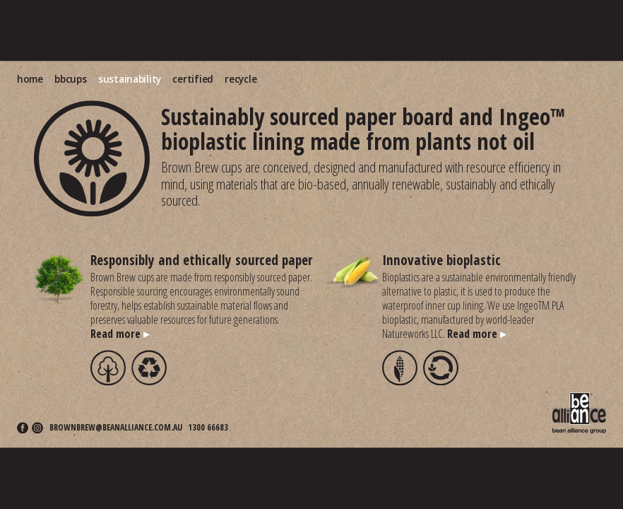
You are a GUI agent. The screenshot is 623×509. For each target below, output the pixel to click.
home (30, 79)
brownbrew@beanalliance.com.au (115, 428)
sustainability (129, 79)
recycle (240, 79)
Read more (119, 333)
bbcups (70, 79)
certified (192, 79)
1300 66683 (208, 428)
